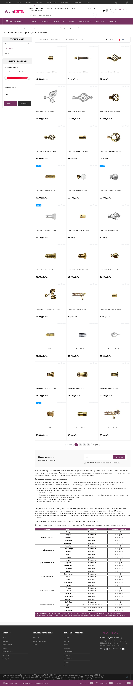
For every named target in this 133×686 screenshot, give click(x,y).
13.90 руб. (50, 200)
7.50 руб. (114, 319)
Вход (31, 6)
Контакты (67, 666)
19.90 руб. (114, 121)
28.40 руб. (82, 121)
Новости (89, 2)
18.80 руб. (50, 121)
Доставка (39, 2)
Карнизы (5, 641)
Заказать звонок (37, 11)
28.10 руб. (82, 200)
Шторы (4, 648)
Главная (8, 2)
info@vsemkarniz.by (113, 637)
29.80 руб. (50, 437)
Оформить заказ (119, 13)
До (19, 71)
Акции (35, 644)
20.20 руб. (114, 358)
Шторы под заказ (7, 651)
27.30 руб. (114, 81)
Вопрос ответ (51, 2)
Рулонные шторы (7, 644)
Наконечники (9, 48)
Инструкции (77, 2)
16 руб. (82, 319)
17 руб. (82, 161)
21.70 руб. (82, 279)
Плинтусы (5, 659)
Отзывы (18, 2)
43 (29, 44)
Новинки (36, 637)
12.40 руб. (50, 81)
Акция (4, 637)
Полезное (64, 2)
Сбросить (24, 103)
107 (28, 48)
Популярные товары (39, 641)
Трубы (7, 53)
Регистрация (38, 6)
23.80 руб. (114, 200)
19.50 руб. (114, 279)
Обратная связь (10, 683)
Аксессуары (6, 655)
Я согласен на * (103, 463)
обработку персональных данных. (108, 463)
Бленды (7, 44)
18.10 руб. (50, 398)
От (6, 71)
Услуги (28, 2)
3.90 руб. (82, 81)
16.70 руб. (82, 358)
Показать (10, 103)
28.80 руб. (82, 398)
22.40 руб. (114, 398)
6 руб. (114, 161)
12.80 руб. (82, 240)
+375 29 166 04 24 (36, 9)
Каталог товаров (16, 21)
